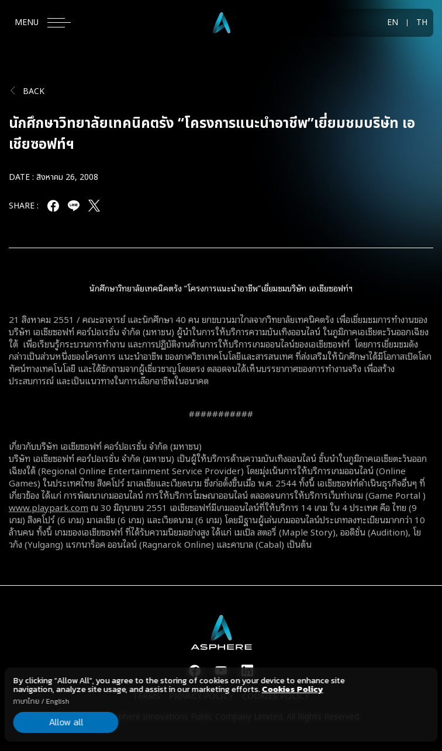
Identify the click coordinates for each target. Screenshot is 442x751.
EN (392, 23)
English (58, 701)
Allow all (66, 722)
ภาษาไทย (26, 701)
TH (421, 23)
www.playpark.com (48, 507)
